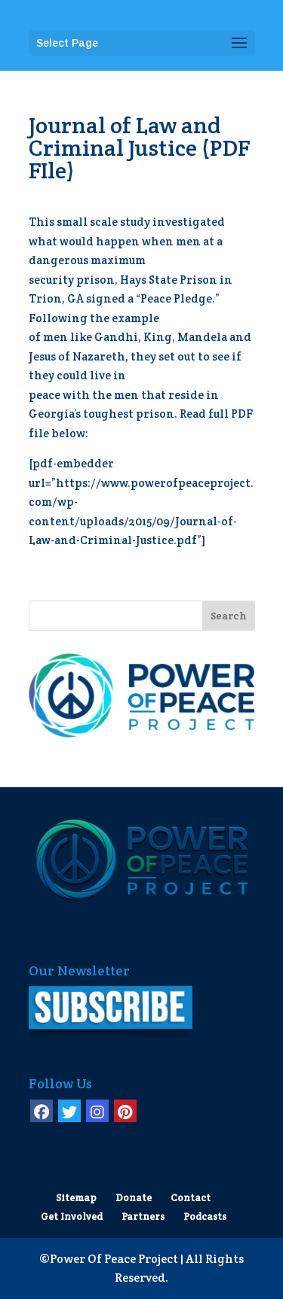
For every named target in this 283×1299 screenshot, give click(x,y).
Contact (191, 1197)
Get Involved (72, 1216)
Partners (143, 1216)
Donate (133, 1197)
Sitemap (76, 1197)
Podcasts (204, 1216)
